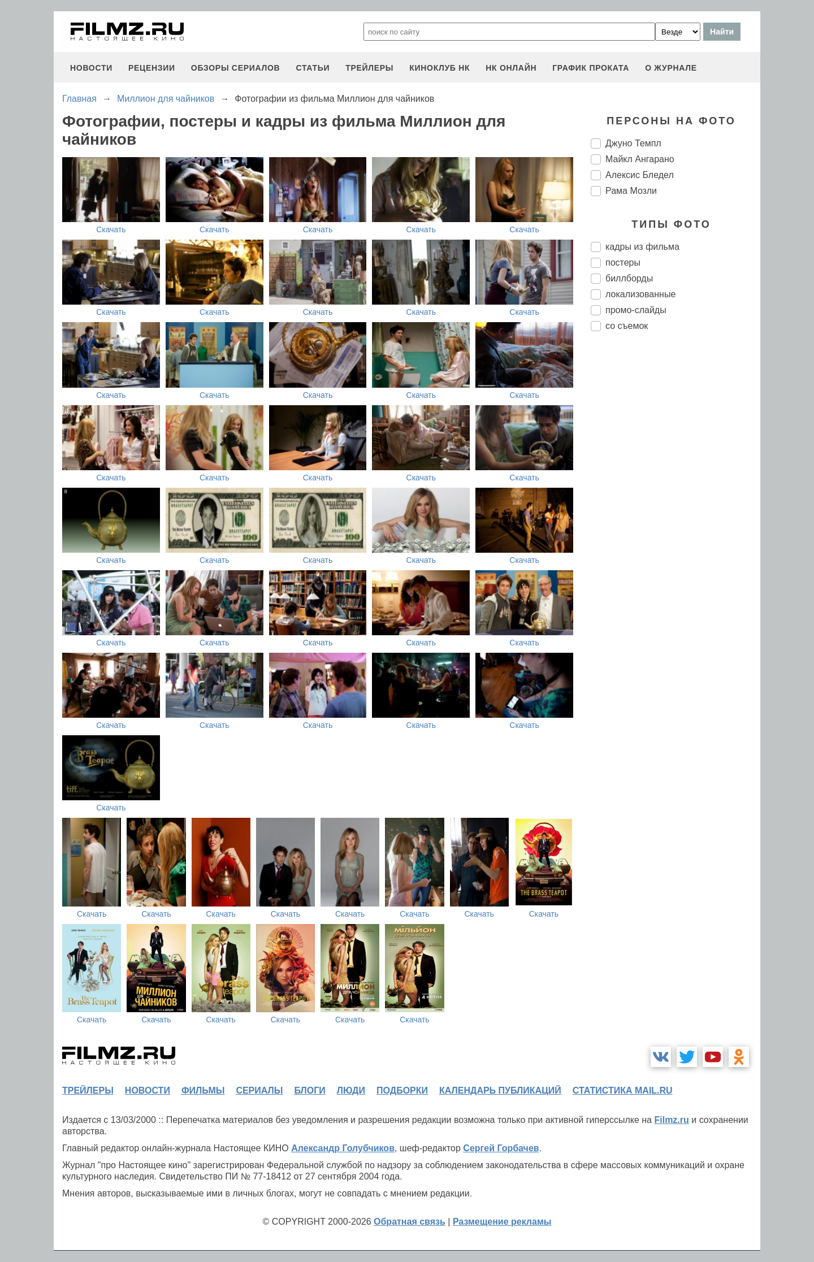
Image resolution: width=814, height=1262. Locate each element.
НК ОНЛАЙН (511, 67)
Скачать (111, 229)
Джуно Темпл (633, 143)
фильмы (202, 1090)
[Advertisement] (675, 529)
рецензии (151, 67)
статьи (313, 67)
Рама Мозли (631, 191)
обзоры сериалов (235, 67)
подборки (402, 1090)
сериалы (259, 1090)
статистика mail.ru (623, 1090)
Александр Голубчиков (343, 1148)
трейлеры (369, 67)
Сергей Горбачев (501, 1148)
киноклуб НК (439, 67)
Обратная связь (409, 1221)
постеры (622, 262)
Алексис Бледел (639, 175)
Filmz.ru (671, 1120)
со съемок (626, 326)
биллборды (629, 278)
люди (351, 1090)
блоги (309, 1090)
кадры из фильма (642, 246)
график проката (590, 67)
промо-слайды (635, 310)
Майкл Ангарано (639, 159)
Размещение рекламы (502, 1221)
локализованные (640, 294)
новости (91, 67)
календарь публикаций (500, 1090)
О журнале (671, 67)
